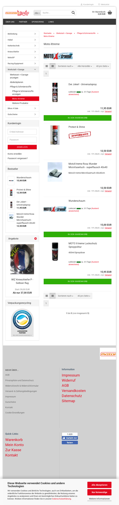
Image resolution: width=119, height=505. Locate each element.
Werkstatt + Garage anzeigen (19, 76)
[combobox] (65, 67)
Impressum (10, 397)
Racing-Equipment (15, 64)
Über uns (10, 22)
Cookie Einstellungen (15, 413)
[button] (47, 67)
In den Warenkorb (77, 118)
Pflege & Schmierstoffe (20, 87)
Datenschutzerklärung (61, 499)
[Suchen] (73, 13)
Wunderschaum (77, 201)
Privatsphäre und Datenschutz (19, 381)
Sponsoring (38, 22)
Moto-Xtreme (18, 99)
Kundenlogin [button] (87, 4)
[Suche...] (37, 12)
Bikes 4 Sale (13, 109)
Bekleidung (12, 34)
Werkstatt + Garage (16, 70)
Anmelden (22, 148)
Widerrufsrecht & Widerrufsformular (22, 386)
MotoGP (11, 58)
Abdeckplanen (16, 83)
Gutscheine (12, 115)
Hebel (10, 40)
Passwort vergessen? (18, 159)
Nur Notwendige (99, 492)
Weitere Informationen (99, 499)
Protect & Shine (77, 127)
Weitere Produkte (20, 104)
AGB (7, 375)
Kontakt (9, 408)
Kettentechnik (14, 46)
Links (51, 22)
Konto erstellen (15, 154)
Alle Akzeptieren (99, 485)
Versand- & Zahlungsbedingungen (21, 392)
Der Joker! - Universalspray (83, 85)
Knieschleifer (13, 52)
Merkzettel (103, 4)
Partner (23, 22)
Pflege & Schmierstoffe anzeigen (22, 93)
